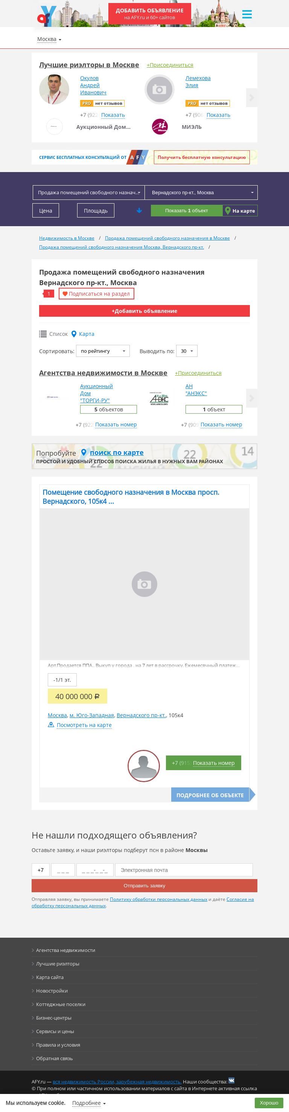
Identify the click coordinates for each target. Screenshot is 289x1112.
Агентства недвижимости (65, 950)
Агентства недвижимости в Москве (103, 372)
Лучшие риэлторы (57, 963)
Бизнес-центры (53, 1017)
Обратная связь (54, 1058)
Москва (57, 715)
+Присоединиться (170, 64)
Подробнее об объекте (210, 795)
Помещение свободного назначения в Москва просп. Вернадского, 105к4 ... (131, 497)
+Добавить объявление (144, 310)
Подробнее (86, 1102)
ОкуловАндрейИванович (93, 85)
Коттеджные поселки (60, 1004)
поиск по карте (117, 452)
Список (58, 333)
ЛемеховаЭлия (198, 81)
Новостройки (52, 990)
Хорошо (269, 1103)
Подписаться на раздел (99, 293)
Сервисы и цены (55, 1031)
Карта (86, 333)
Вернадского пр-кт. (141, 715)
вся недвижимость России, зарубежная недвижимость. (117, 1081)
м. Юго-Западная (92, 715)
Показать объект (186, 210)
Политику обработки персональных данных (158, 899)
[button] (251, 97)
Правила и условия (58, 1044)
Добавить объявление (150, 14)
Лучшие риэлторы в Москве (89, 64)
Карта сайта (50, 977)
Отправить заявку (144, 885)
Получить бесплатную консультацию (202, 157)
